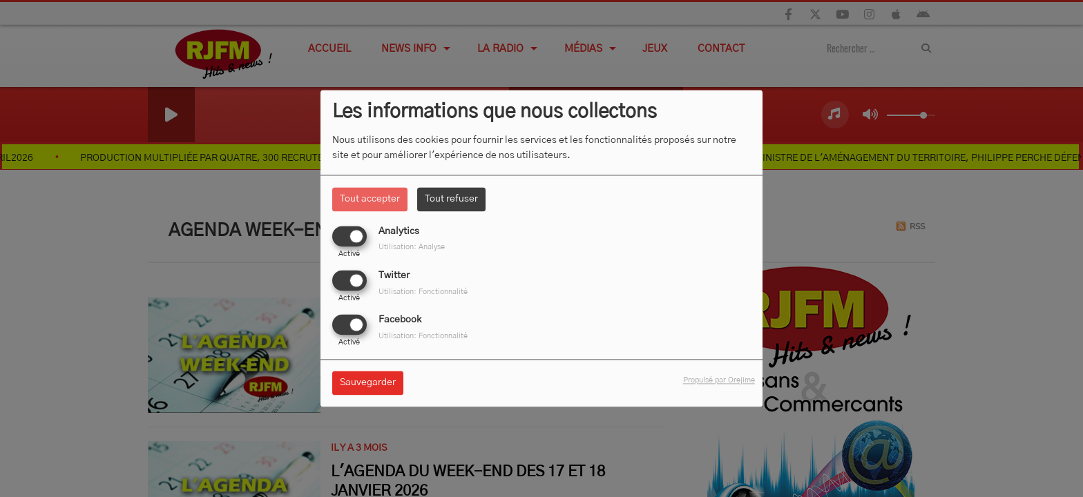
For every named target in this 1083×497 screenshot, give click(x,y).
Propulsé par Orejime (719, 380)
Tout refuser (451, 199)
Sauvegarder (368, 383)
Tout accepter (370, 199)
